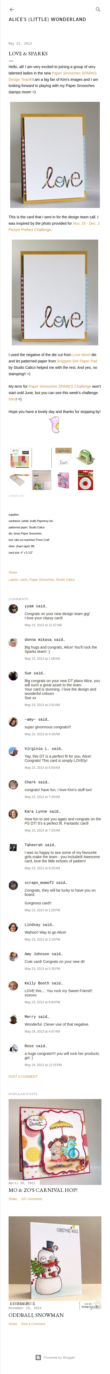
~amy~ (30, 719)
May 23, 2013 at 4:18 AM (42, 734)
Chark (30, 782)
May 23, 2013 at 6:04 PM (42, 1002)
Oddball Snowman (36, 1315)
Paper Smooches (41, 580)
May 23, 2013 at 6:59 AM (42, 768)
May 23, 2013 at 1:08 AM (42, 659)
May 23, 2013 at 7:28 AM (42, 797)
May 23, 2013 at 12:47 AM (43, 625)
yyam (29, 606)
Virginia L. (37, 749)
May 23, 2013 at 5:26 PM (42, 969)
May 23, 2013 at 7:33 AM (42, 830)
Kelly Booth (37, 983)
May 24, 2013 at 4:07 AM (42, 1031)
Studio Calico (65, 580)
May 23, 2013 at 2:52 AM (42, 705)
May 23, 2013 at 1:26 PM (42, 910)
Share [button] (13, 572)
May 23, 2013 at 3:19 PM (42, 939)
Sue (28, 673)
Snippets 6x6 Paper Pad (77, 361)
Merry (30, 1017)
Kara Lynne (36, 811)
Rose (29, 1046)
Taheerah (34, 845)
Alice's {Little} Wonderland (47, 19)
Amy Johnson (37, 954)
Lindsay (32, 925)
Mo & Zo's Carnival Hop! (43, 1190)
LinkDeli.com (16, 495)
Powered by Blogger (55, 1357)
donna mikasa (38, 640)
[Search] (98, 8)
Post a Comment (23, 1077)
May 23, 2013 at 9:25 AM (42, 868)
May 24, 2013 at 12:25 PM (43, 1065)
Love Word (81, 355)
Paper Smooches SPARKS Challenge (60, 386)
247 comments (31, 1199)
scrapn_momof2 (39, 883)
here (12, 399)
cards (24, 580)
